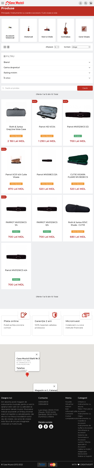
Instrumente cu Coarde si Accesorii (84, 420)
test (67, 409)
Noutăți (68, 402)
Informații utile (71, 411)
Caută (85, 88)
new (34, 101)
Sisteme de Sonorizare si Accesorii (83, 437)
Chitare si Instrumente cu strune (84, 404)
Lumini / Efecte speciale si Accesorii (84, 444)
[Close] (54, 386)
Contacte (69, 414)
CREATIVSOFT (86, 464)
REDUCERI (82, 454)
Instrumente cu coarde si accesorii (25, 13)
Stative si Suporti (85, 456)
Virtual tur (69, 404)
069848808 (43, 402)
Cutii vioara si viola (49, 13)
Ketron (68, 407)
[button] (27, 375)
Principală (5, 13)
